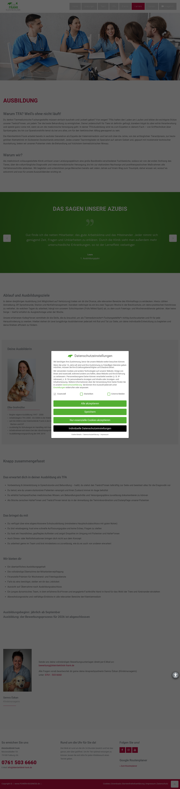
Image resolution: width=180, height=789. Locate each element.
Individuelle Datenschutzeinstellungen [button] (90, 428)
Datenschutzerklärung (72, 385)
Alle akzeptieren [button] (90, 403)
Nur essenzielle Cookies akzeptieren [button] (90, 420)
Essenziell (59, 394)
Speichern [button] (90, 411)
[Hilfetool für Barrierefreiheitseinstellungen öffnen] (175, 675)
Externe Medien (116, 394)
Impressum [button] (105, 434)
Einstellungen (59, 387)
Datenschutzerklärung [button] (91, 434)
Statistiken (86, 394)
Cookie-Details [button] (76, 434)
